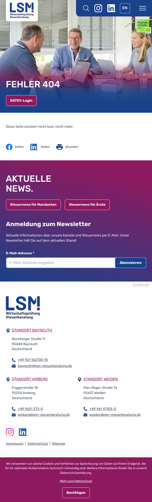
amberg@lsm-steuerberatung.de (44, 414)
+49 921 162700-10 (33, 359)
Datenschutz (38, 443)
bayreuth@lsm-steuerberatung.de (45, 365)
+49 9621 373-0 (30, 408)
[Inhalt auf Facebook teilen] (15, 147)
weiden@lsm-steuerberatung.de (115, 414)
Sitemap (58, 443)
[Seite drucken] (67, 147)
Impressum (15, 443)
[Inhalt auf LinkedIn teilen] (40, 147)
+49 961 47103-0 (102, 408)
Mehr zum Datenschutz (76, 481)
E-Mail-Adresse (22, 253)
